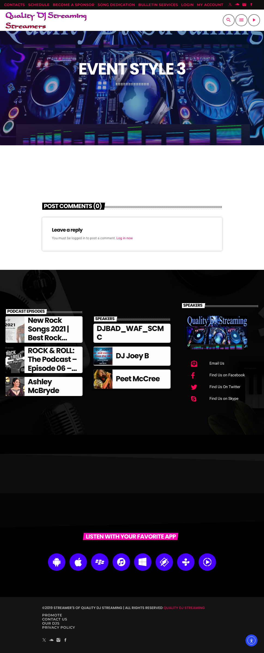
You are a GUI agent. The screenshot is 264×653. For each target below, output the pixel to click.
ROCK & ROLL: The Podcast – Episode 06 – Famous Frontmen (52, 368)
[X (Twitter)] (230, 5)
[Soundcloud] (237, 5)
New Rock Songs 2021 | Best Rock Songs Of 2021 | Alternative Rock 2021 (53, 342)
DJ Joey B (132, 356)
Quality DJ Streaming (184, 607)
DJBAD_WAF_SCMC (130, 333)
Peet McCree (138, 379)
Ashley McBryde (43, 386)
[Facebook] (251, 5)
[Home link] (46, 20)
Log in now (124, 238)
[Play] (254, 20)
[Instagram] (244, 5)
